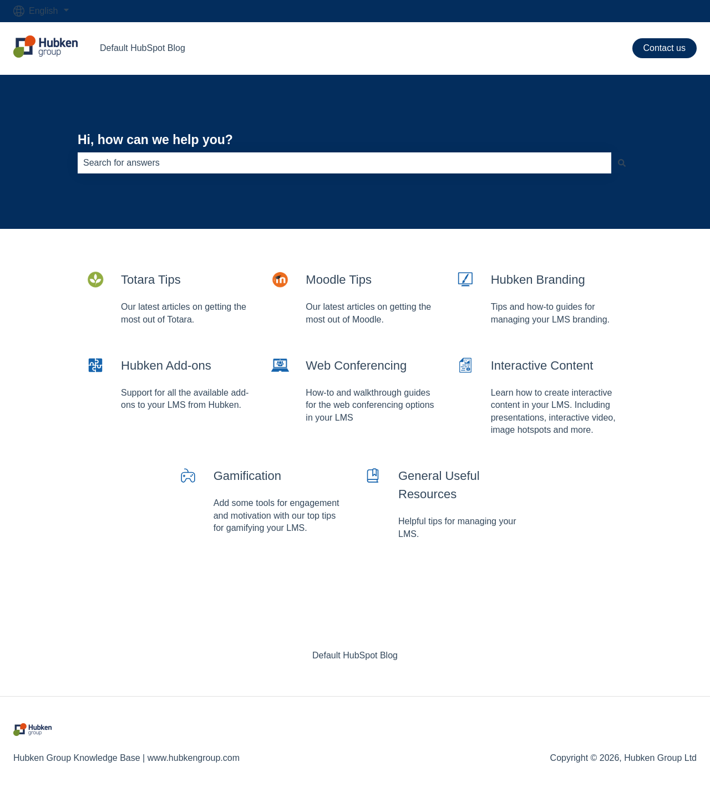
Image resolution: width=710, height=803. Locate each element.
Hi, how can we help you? (155, 139)
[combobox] (344, 162)
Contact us (664, 48)
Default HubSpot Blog (142, 48)
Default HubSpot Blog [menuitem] (355, 655)
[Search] (621, 162)
